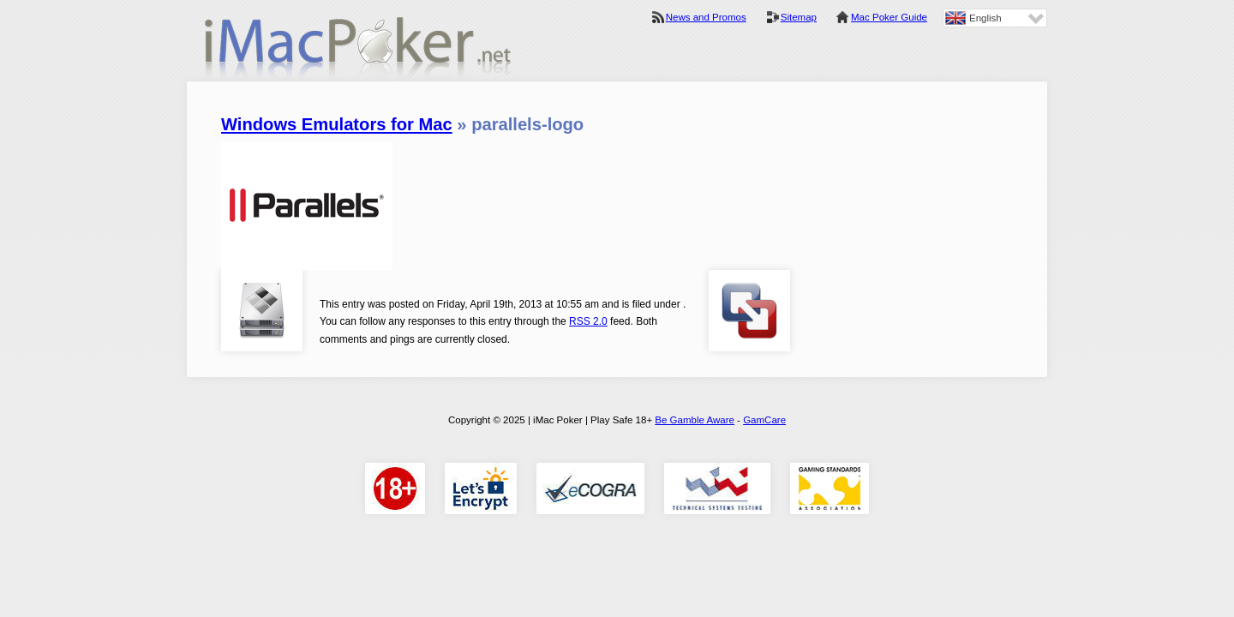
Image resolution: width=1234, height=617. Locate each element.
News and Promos (706, 17)
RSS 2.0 (588, 321)
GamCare (764, 420)
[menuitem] (994, 18)
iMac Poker (358, 49)
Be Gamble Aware (694, 420)
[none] (994, 18)
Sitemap (799, 17)
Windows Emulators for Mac (336, 124)
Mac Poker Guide (889, 17)
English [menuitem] (985, 18)
